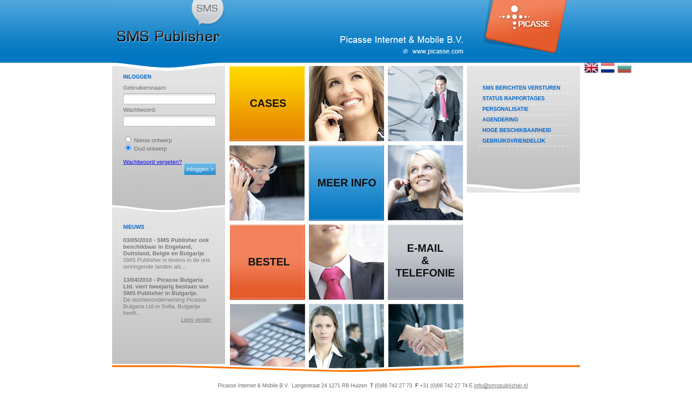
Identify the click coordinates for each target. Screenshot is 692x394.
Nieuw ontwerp (148, 140)
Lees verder (196, 319)
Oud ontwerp (146, 148)
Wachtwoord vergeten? (152, 162)
